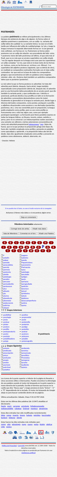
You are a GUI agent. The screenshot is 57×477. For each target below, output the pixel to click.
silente (19, 417)
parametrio (26, 265)
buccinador (46, 415)
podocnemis (8, 303)
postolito (25, 329)
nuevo (30, 424)
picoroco (25, 288)
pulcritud (6, 367)
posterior (25, 324)
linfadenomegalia (37, 406)
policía (24, 303)
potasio (6, 348)
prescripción (8, 353)
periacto (25, 281)
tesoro (22, 415)
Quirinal (26, 408)
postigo (25, 327)
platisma (25, 298)
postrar (24, 331)
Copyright (21, 446)
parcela (6, 267)
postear (6, 322)
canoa (8, 415)
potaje (5, 341)
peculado (25, 274)
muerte (16, 415)
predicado (7, 350)
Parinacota (26, 267)
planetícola (7, 298)
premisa (25, 350)
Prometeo (26, 358)
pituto (24, 296)
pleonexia (7, 300)
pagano (25, 255)
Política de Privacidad (9, 446)
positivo (25, 315)
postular (6, 336)
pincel (24, 291)
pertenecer (7, 286)
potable (25, 338)
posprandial (26, 317)
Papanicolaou (27, 262)
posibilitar (7, 315)
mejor (3, 424)
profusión (7, 358)
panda (24, 260)
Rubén (42, 424)
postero (6, 327)
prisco (5, 355)
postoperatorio (9, 331)
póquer (6, 308)
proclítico (25, 355)
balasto (29, 415)
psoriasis (6, 365)
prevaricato (26, 353)
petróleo (37, 415)
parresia (6, 269)
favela (3, 406)
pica (4, 288)
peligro (24, 277)
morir (9, 406)
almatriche (43, 408)
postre (5, 334)
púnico (24, 367)
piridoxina (26, 293)
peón (24, 279)
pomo (24, 305)
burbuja (4, 417)
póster (5, 324)
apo (41, 124)
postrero (25, 334)
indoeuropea (34, 124)
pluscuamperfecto (29, 300)
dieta (3, 415)
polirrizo (6, 305)
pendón (6, 279)
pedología (7, 277)
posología (7, 317)
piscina (6, 296)
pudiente (25, 365)
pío (4, 293)
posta (5, 319)
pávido (6, 274)
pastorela (7, 272)
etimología (16, 424)
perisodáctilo (8, 284)
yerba (36, 424)
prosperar (25, 360)
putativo (6, 369)
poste (24, 319)
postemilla (26, 322)
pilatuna (12, 417)
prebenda (25, 348)
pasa (23, 269)
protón (6, 362)
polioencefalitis (7, 408)
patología (25, 272)
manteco (34, 408)
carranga (16, 406)
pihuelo (6, 291)
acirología (25, 406)
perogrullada (27, 284)
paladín (6, 258)
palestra (25, 258)
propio (5, 360)
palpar (5, 260)
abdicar (49, 424)
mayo (24, 424)
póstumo (25, 336)
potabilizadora (9, 338)
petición (25, 286)
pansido (6, 262)
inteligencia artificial (28, 453)
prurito (24, 362)
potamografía (27, 341)
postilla (6, 329)
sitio (9, 424)
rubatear (18, 408)
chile (3, 427)
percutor (6, 281)
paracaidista (8, 265)
